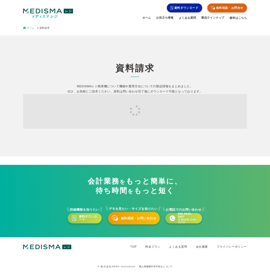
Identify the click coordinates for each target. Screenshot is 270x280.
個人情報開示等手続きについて (155, 269)
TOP (133, 249)
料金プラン (152, 249)
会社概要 (202, 249)
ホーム (146, 18)
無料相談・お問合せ (227, 8)
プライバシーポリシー (232, 249)
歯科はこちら (238, 18)
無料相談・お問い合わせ (135, 220)
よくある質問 (187, 18)
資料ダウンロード (184, 8)
